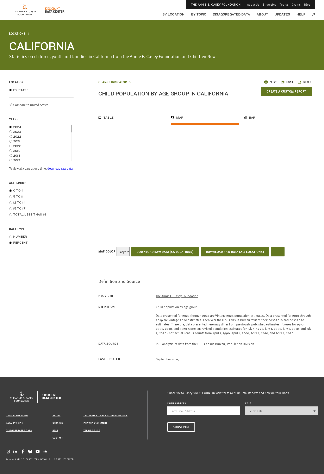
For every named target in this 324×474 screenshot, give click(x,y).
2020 (17, 146)
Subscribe (181, 427)
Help (301, 14)
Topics (284, 4)
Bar (252, 117)
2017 (16, 160)
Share (304, 82)
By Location (173, 14)
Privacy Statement (95, 422)
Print (270, 82)
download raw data (60, 168)
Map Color (106, 251)
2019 (16, 151)
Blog (307, 4)
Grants (296, 4)
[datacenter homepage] (55, 10)
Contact (57, 437)
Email (287, 82)
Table (108, 117)
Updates (282, 14)
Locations (17, 33)
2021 (16, 141)
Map (179, 117)
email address (176, 403)
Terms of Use (91, 430)
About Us (253, 4)
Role (248, 403)
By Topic (198, 14)
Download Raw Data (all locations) (235, 251)
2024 (17, 127)
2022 (17, 136)
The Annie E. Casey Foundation (216, 4)
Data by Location (17, 415)
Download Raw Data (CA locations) (165, 251)
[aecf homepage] (25, 10)
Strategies (269, 4)
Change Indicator (112, 82)
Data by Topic (14, 422)
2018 (16, 155)
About (262, 14)
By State (20, 90)
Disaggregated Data (231, 14)
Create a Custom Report (286, 91)
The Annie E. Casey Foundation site (105, 415)
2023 (17, 132)
